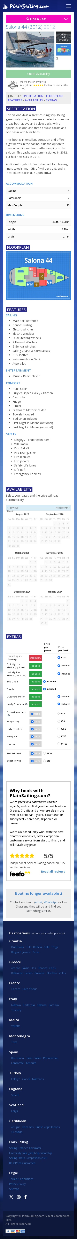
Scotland (16, 1105)
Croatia (15, 941)
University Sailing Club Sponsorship (30, 1153)
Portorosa (29, 1005)
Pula (28, 947)
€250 (63, 728)
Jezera (26, 952)
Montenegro (19, 1036)
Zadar (36, 952)
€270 (63, 657)
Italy (13, 999)
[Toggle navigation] (68, 6)
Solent (15, 1095)
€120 (49, 753)
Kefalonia (17, 973)
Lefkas (28, 973)
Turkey (15, 1073)
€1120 (64, 743)
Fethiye (15, 1079)
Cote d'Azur (29, 989)
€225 (63, 713)
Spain (13, 1052)
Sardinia (54, 1005)
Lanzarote (17, 1063)
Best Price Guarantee (22, 1163)
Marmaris (38, 1079)
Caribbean (17, 1121)
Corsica (15, 989)
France (14, 983)
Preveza (39, 973)
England (15, 1089)
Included (35, 665)
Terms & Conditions (21, 1179)
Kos (33, 968)
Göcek (26, 1079)
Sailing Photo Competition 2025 (28, 1158)
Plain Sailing (18, 1142)
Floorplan (54, 96)
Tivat (14, 1042)
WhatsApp (50, 902)
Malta (14, 1020)
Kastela (37, 947)
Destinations (19, 933)
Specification (33, 96)
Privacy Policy (17, 1184)
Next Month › (63, 508)
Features (15, 100)
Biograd (16, 952)
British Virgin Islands (48, 1127)
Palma (37, 1058)
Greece (15, 962)
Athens (15, 968)
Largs (14, 1111)
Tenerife (31, 1063)
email (38, 902)
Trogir (54, 947)
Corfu (52, 968)
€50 (63, 721)
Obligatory (35, 657)
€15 (48, 760)
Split (46, 947)
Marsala (16, 1005)
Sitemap (14, 1189)
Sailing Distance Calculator (25, 1148)
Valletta (15, 1026)
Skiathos (52, 973)
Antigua (15, 1127)
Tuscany (16, 1010)
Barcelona (17, 1058)
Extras (51, 100)
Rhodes (42, 968)
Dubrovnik (17, 947)
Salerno (42, 1005)
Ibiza (29, 1058)
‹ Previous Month (12, 508)
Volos (62, 973)
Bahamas (27, 1127)
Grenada (16, 1132)
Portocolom (50, 1058)
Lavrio (25, 968)
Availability (34, 100)
